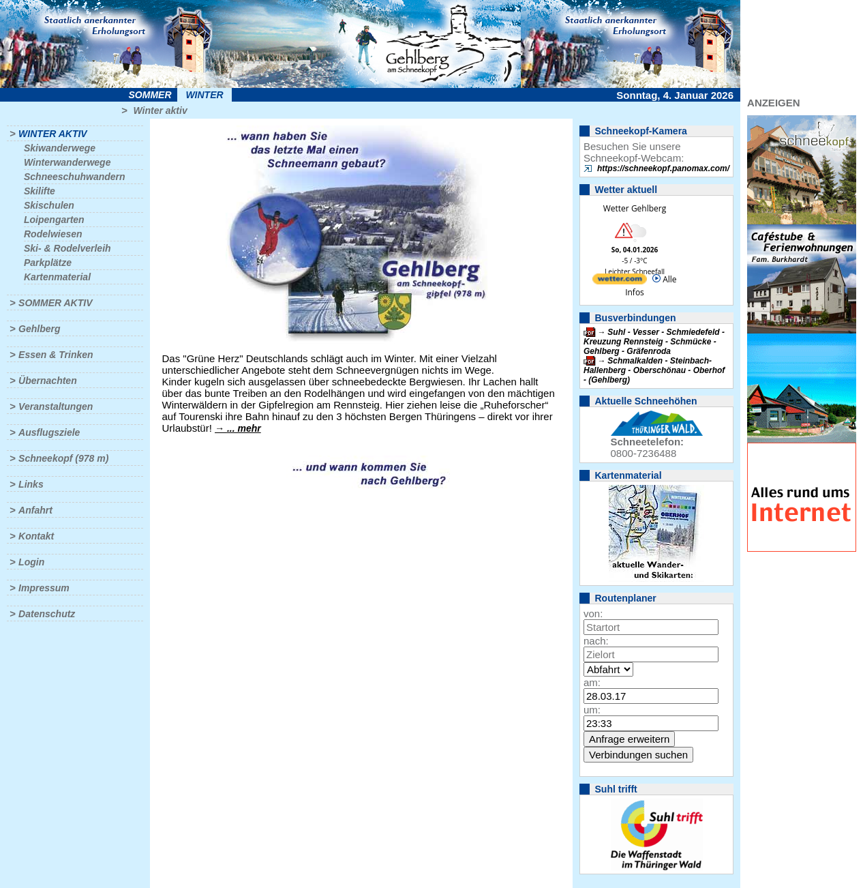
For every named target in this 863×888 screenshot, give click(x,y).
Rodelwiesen (53, 233)
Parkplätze (48, 262)
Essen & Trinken (55, 354)
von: (593, 613)
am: (592, 682)
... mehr (244, 428)
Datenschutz (46, 613)
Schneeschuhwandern (74, 176)
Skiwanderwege (59, 148)
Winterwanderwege (67, 162)
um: (592, 709)
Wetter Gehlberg (634, 208)
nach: (596, 641)
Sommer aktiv (55, 302)
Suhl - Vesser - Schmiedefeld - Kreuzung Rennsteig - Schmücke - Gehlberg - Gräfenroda (654, 341)
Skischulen (49, 205)
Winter (204, 94)
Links (31, 484)
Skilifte (39, 191)
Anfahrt (35, 510)
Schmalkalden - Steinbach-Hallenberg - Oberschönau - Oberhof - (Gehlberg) (654, 370)
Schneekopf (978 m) (63, 458)
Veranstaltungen (55, 406)
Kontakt (36, 536)
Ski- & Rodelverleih (67, 248)
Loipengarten (54, 219)
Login (31, 562)
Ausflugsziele (49, 432)
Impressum (44, 587)
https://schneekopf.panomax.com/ (663, 168)
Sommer (150, 94)
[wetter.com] (619, 281)
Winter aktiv (160, 110)
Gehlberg (39, 328)
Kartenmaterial (57, 276)
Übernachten (47, 380)
